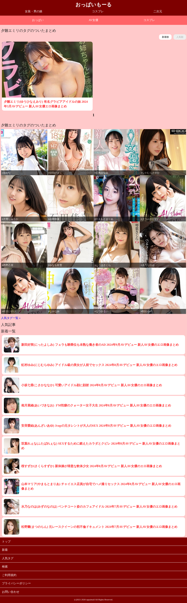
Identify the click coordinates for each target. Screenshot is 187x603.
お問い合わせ (10, 591)
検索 (5, 566)
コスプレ (98, 11)
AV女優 (93, 20)
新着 (5, 549)
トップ (6, 541)
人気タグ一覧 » (10, 318)
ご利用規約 (9, 575)
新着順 (165, 37)
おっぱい (38, 20)
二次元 (157, 11)
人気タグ (8, 558)
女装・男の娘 (33, 11)
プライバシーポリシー (16, 583)
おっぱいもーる (93, 5)
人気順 (179, 37)
